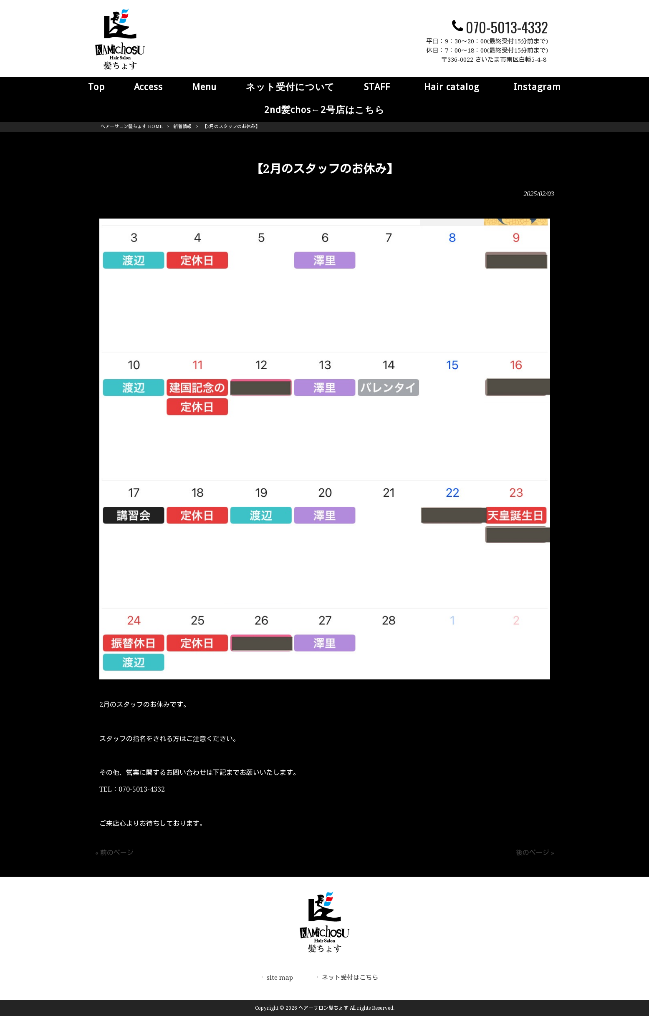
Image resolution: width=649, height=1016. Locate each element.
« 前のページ (114, 853)
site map (280, 977)
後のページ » (535, 853)
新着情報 (182, 126)
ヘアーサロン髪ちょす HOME (131, 126)
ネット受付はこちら (350, 977)
